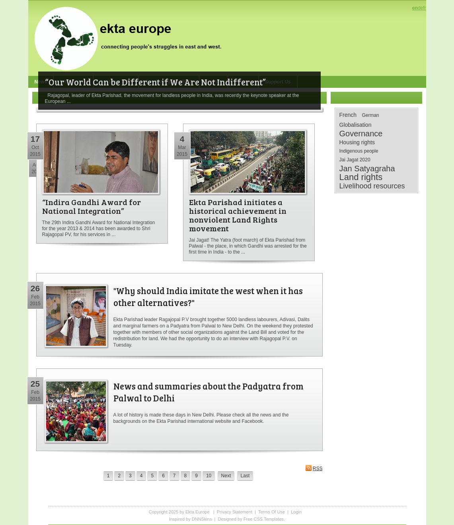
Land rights (361, 177)
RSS (314, 468)
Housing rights (357, 142)
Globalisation (355, 124)
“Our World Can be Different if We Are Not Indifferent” (155, 82)
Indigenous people (358, 151)
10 (208, 476)
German (370, 115)
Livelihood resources (372, 186)
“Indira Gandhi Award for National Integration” (91, 206)
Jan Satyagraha (367, 168)
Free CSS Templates (264, 519)
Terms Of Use (271, 512)
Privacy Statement (234, 512)
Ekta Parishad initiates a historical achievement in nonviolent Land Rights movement (237, 215)
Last (245, 476)
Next (226, 476)
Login (296, 512)
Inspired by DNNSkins (190, 519)
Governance (361, 133)
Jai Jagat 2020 (354, 159)
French (348, 114)
